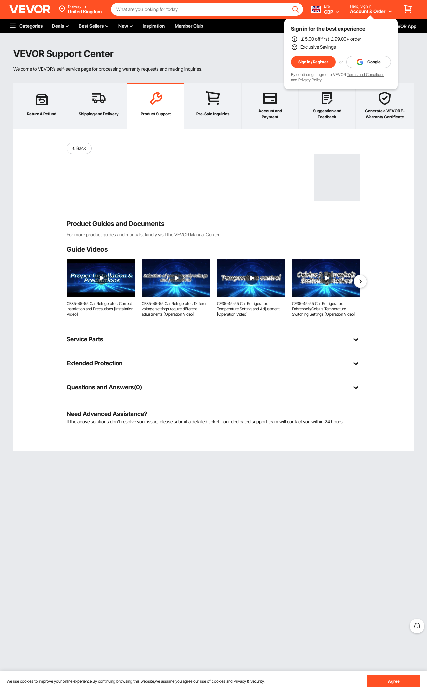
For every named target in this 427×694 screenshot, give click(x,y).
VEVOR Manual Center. (197, 234)
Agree (394, 681)
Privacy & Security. (249, 681)
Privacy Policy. (310, 79)
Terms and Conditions (365, 74)
